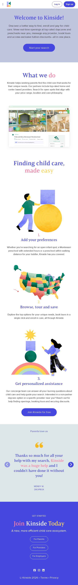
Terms (44, 577)
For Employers (39, 556)
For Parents (39, 539)
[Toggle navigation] (3, 4)
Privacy (54, 577)
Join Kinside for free (39, 412)
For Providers (39, 547)
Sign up (69, 4)
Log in (57, 4)
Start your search (39, 47)
